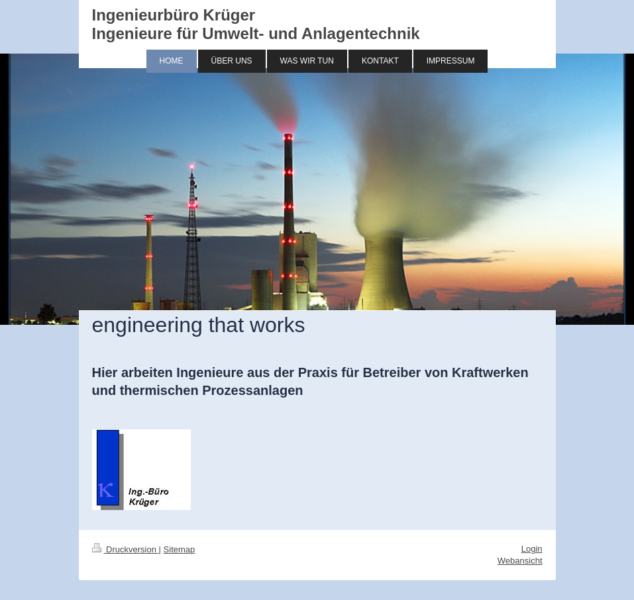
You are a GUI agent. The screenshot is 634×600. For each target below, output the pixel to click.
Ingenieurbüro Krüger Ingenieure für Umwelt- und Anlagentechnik (256, 24)
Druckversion (125, 549)
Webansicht (520, 561)
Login (532, 549)
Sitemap (179, 549)
